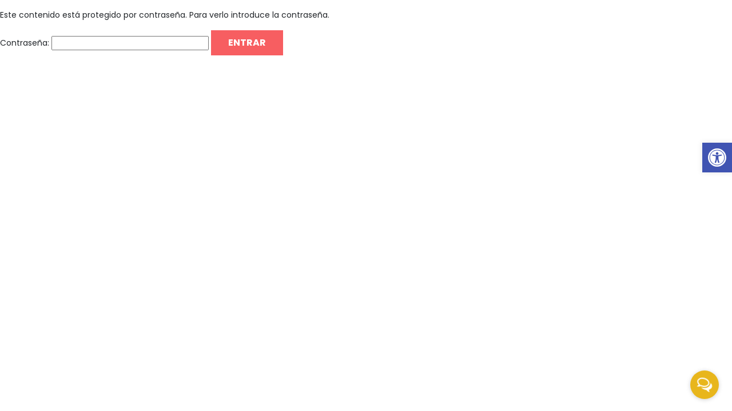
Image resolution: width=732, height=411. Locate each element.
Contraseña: (104, 43)
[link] (717, 157)
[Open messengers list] (704, 384)
